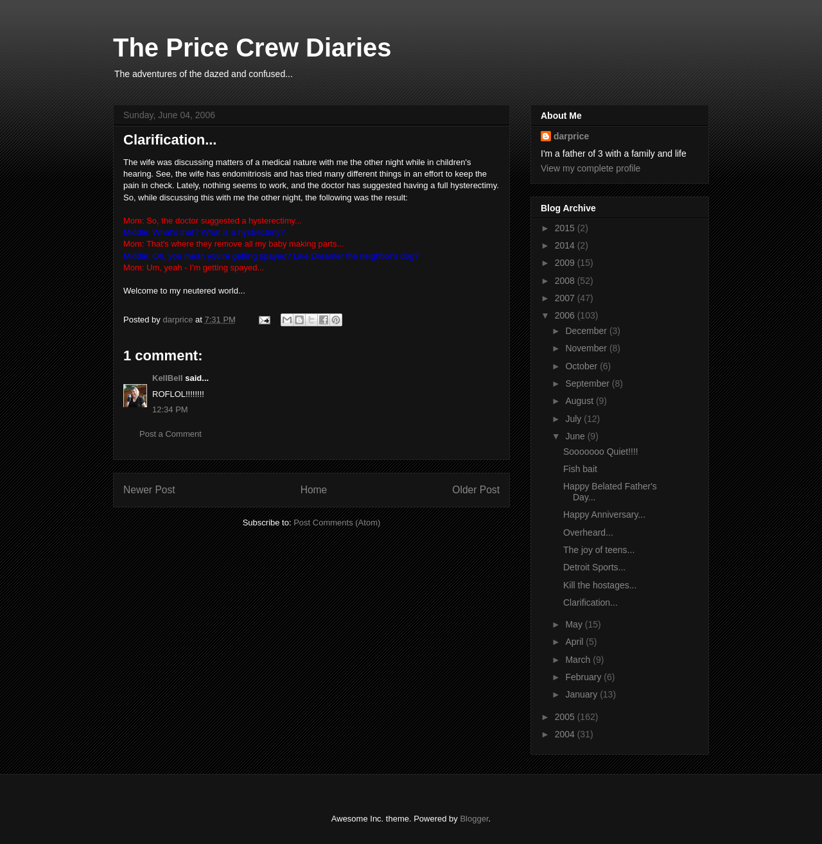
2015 (566, 228)
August (580, 401)
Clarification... (590, 602)
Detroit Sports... (594, 567)
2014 (566, 245)
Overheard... (588, 532)
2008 (566, 281)
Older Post (476, 489)
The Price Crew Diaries (252, 47)
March (579, 660)
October (582, 366)
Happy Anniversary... (604, 514)
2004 (566, 734)
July (574, 419)
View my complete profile (590, 168)
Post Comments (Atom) (336, 522)
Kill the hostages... (599, 585)
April (575, 642)
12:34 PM (170, 409)
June (576, 436)
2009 (566, 263)
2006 (566, 315)
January (582, 694)
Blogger (474, 818)
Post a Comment (170, 434)
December (587, 331)
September (588, 383)
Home (314, 489)
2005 (566, 717)
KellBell (167, 378)
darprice (571, 136)
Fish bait (580, 469)
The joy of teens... (598, 550)
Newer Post (149, 489)
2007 (566, 298)
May (574, 624)
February (584, 677)
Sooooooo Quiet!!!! (600, 451)
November (587, 348)
